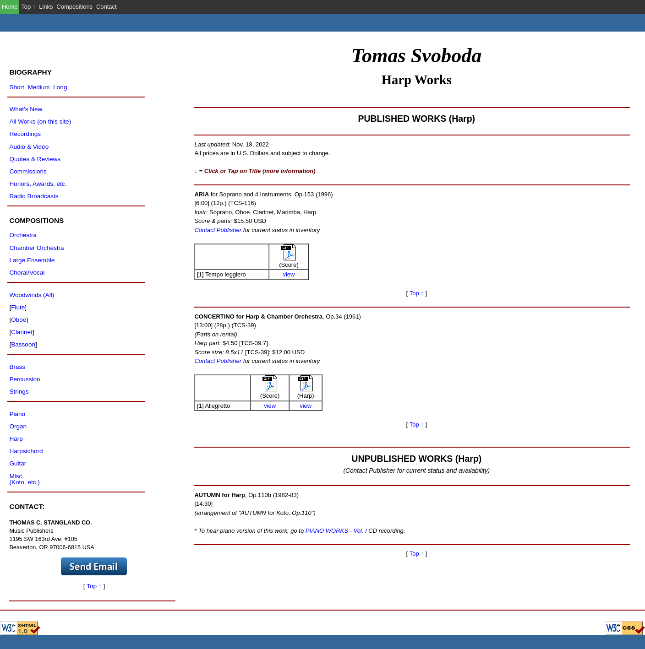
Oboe (18, 319)
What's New (25, 109)
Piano (17, 414)
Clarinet (22, 332)
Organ (18, 426)
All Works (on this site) (40, 121)
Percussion (24, 379)
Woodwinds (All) (31, 295)
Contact (106, 6)
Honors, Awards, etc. (37, 183)
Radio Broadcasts (33, 196)
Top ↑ (28, 6)
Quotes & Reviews (34, 159)
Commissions (27, 171)
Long (60, 87)
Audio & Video (29, 146)
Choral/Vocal (26, 272)
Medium (38, 87)
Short (16, 87)
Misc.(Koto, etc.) (24, 479)
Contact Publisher (217, 230)
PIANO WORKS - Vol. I (336, 530)
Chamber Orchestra (36, 247)
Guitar (17, 463)
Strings (18, 391)
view (289, 274)
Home (10, 6)
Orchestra (23, 235)
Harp (15, 438)
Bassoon (23, 344)
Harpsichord (26, 451)
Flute (18, 307)
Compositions (74, 6)
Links (46, 6)
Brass (17, 366)
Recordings (25, 133)
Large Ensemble (32, 260)
